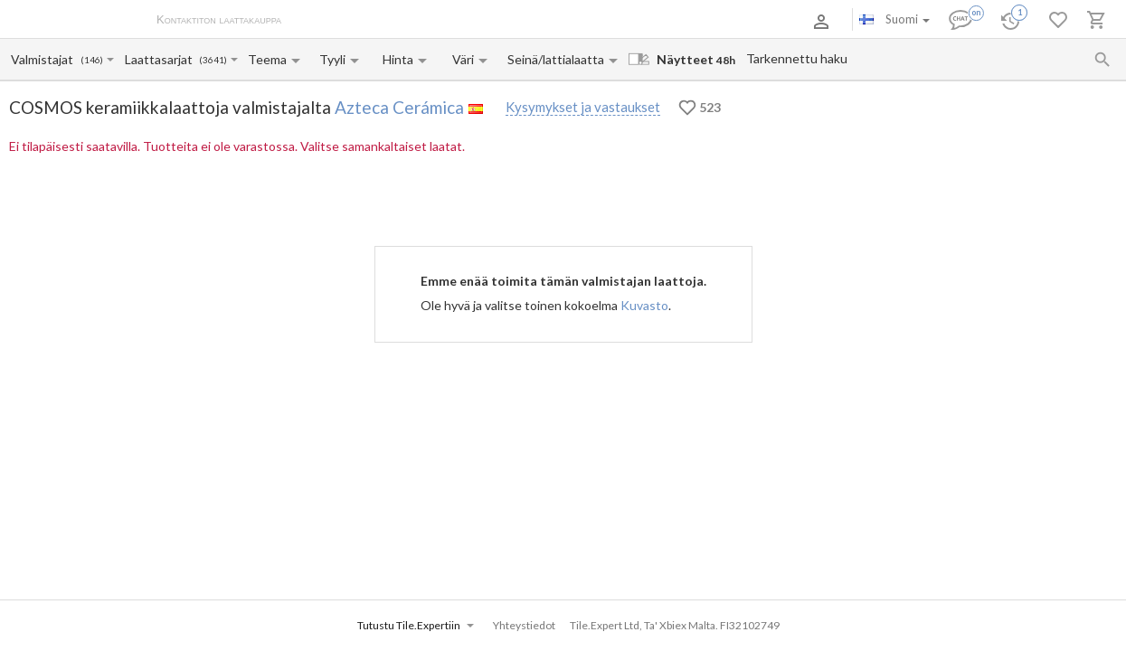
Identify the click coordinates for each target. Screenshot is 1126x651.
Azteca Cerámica (399, 107)
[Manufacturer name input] (44, 59)
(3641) (213, 60)
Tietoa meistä (336, 21)
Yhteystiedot (518, 21)
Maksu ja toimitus (428, 21)
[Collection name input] (161, 59)
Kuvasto (644, 305)
